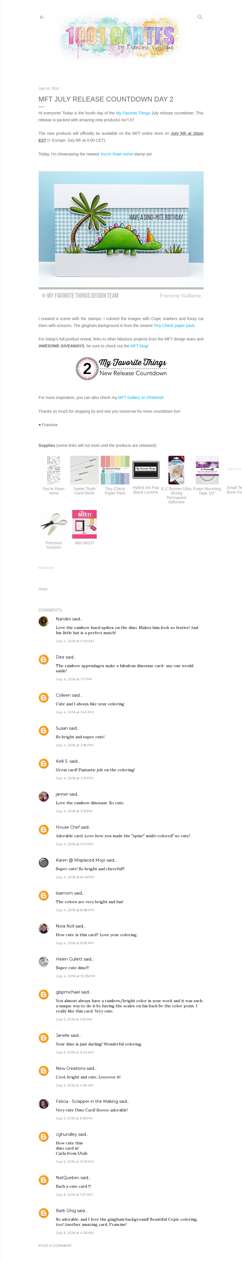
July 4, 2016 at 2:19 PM (74, 778)
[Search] (200, 16)
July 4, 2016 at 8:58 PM (75, 910)
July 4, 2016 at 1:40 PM (75, 712)
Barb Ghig (66, 1210)
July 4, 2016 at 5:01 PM (74, 844)
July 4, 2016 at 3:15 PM (74, 811)
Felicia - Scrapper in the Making (87, 1101)
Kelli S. (62, 761)
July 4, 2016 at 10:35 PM (75, 976)
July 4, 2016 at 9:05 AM (75, 641)
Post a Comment (55, 1245)
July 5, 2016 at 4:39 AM (74, 1085)
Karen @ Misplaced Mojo (80, 860)
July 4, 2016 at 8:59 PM (75, 943)
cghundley (66, 1134)
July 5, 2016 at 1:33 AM (74, 1019)
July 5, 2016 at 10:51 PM (75, 1161)
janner (62, 794)
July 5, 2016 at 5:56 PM (74, 1118)
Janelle (63, 1035)
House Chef (68, 827)
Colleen (63, 695)
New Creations (70, 1068)
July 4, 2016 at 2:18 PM (74, 745)
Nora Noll (65, 926)
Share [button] (43, 589)
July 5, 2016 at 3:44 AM (75, 1052)
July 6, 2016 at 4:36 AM (75, 1232)
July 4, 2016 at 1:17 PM (74, 679)
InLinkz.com (46, 567)
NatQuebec (67, 1177)
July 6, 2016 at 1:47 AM (74, 1194)
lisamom (64, 893)
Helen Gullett (69, 959)
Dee (60, 657)
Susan (62, 728)
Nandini (63, 619)
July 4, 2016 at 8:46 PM (75, 877)
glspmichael (68, 992)
